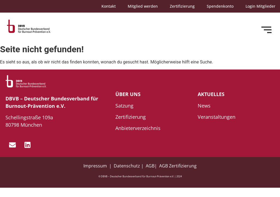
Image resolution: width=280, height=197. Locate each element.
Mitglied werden (143, 6)
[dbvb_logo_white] (25, 81)
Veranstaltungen (216, 117)
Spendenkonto (220, 6)
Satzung (124, 105)
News (204, 105)
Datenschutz (127, 166)
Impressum (95, 166)
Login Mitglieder (260, 6)
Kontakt (108, 6)
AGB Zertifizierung (178, 166)
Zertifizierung (182, 6)
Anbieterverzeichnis (138, 128)
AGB (150, 166)
